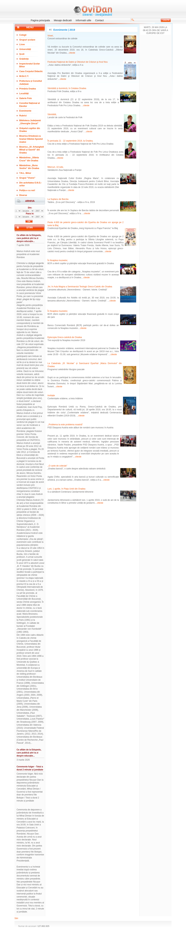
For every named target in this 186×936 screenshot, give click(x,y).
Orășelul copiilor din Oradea (29, 130)
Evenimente (25, 111)
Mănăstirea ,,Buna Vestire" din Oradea (29, 167)
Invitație (51, 395)
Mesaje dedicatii (63, 20)
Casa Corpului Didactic (31, 71)
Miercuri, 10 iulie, (55, 167)
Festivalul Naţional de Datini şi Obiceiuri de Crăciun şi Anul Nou (77, 62)
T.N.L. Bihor (25, 173)
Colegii (22, 35)
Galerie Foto (25, 98)
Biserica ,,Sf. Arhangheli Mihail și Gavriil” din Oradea (31, 150)
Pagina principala (40, 20)
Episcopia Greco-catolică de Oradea (64, 337)
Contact (99, 20)
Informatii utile (83, 20)
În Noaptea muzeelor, (57, 260)
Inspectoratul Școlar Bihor (29, 65)
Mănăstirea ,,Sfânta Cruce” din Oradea (29, 159)
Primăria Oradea (27, 88)
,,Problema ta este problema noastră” (65, 424)
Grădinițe (24, 59)
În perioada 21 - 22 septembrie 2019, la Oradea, (70, 141)
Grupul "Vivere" (27, 178)
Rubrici (23, 115)
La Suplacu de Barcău (58, 199)
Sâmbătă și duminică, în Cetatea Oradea (66, 88)
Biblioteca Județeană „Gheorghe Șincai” (30, 122)
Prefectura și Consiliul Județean (30, 82)
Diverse (23, 195)
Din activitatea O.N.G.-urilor (30, 184)
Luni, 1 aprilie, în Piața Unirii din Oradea (66, 489)
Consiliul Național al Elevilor (29, 104)
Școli (21, 54)
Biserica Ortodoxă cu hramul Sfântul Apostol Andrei (31, 139)
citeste (72, 53)
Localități (24, 93)
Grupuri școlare (27, 40)
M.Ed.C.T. (24, 76)
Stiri (16, 918)
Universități (25, 49)
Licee (22, 44)
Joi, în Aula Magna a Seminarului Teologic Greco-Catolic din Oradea (79, 286)
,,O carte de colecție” (57, 466)
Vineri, (50, 35)
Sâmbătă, (52, 114)
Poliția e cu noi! (27, 190)
